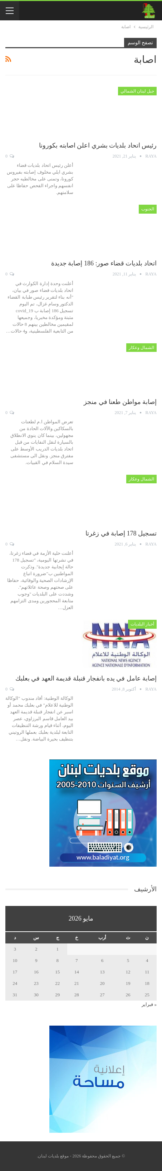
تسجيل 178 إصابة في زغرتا (121, 533)
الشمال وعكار (141, 347)
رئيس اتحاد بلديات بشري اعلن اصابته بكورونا (98, 145)
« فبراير (149, 1004)
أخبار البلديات (142, 624)
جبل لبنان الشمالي (137, 91)
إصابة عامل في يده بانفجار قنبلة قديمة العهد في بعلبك (86, 678)
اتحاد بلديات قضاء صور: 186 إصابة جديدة (104, 263)
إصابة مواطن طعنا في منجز (120, 401)
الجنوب (147, 208)
